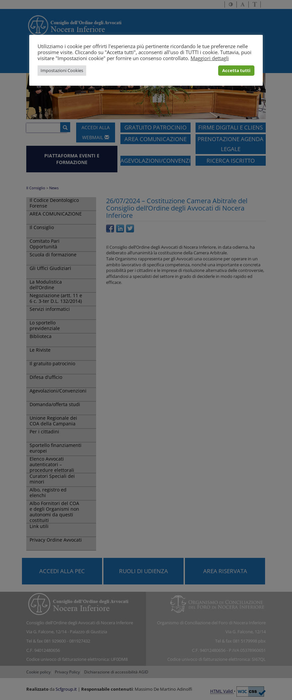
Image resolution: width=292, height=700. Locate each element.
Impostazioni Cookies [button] (62, 70)
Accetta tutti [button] (236, 70)
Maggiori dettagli (210, 58)
